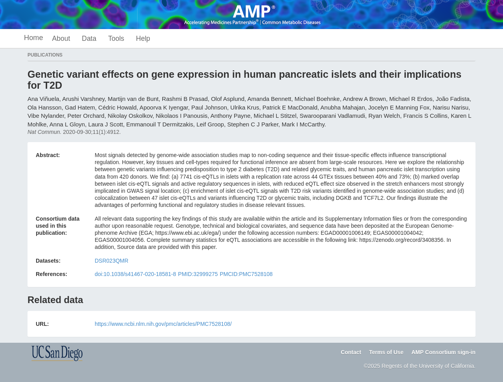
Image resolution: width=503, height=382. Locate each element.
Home (33, 38)
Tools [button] (116, 38)
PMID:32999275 (198, 274)
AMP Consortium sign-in (443, 352)
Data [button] (89, 38)
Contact (351, 352)
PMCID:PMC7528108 (246, 274)
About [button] (61, 38)
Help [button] (143, 38)
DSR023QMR (112, 261)
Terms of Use (386, 352)
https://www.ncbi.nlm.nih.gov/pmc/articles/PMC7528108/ (163, 324)
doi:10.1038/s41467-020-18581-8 (135, 274)
